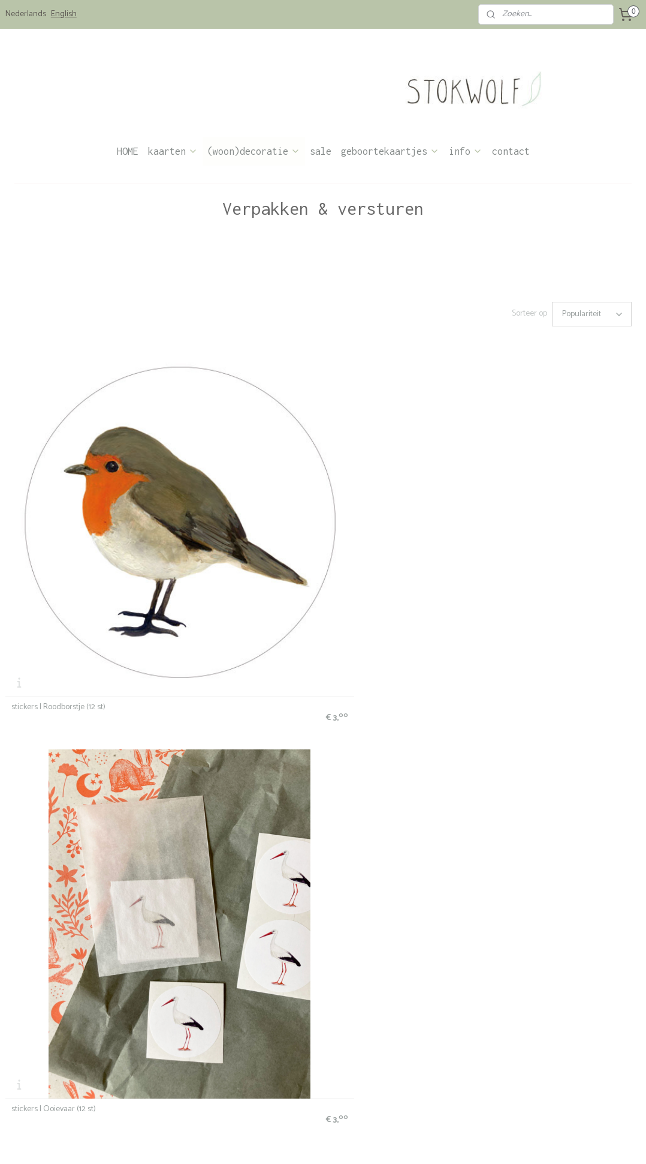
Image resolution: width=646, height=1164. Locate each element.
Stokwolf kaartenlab (164, 1064)
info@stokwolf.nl (418, 1042)
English (64, 14)
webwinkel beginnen (337, 1141)
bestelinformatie (30, 1019)
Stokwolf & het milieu (38, 1088)
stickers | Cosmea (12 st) (374, 713)
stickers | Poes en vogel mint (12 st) (70, 917)
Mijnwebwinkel (428, 1141)
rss (297, 1141)
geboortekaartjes (390, 151)
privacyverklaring (31, 1042)
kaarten (173, 151)
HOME (127, 151)
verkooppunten (28, 1064)
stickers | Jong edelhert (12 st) (384, 509)
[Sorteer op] (592, 314)
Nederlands (25, 14)
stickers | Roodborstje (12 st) (58, 509)
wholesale (20, 1076)
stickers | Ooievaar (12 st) (215, 509)
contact (511, 151)
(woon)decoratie (253, 151)
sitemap (276, 1141)
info (465, 151)
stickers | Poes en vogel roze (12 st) (554, 713)
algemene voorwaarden (41, 1030)
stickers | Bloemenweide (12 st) (224, 713)
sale (320, 151)
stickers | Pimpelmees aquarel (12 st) (558, 509)
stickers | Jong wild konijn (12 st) (64, 713)
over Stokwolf (283, 1071)
